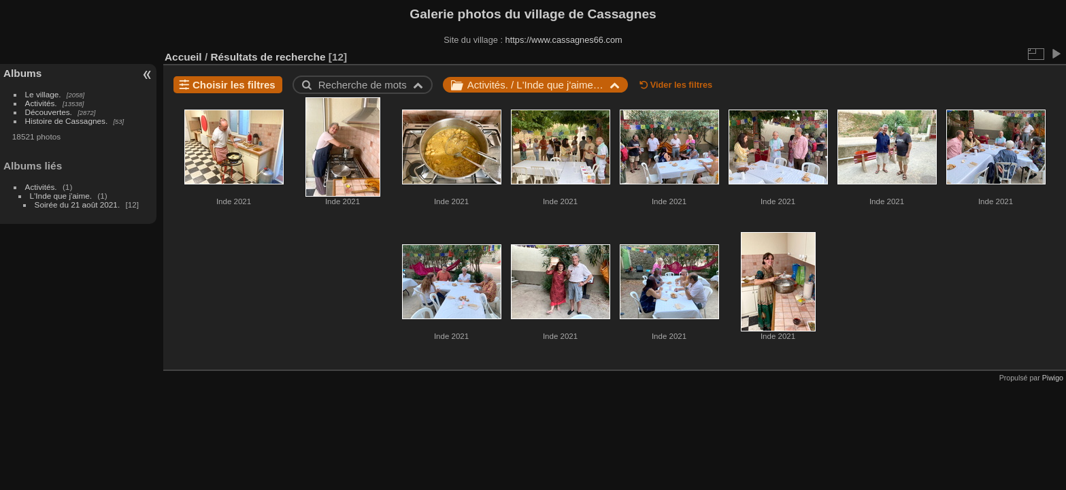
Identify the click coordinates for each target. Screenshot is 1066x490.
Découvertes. (48, 112)
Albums (22, 73)
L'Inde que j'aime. (61, 195)
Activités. (41, 103)
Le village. (43, 94)
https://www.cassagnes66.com (563, 40)
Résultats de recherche (267, 57)
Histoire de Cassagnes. (66, 120)
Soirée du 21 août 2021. (77, 204)
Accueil (183, 57)
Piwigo (1052, 378)
